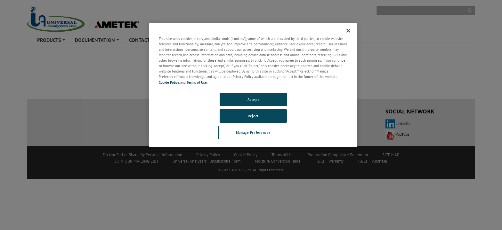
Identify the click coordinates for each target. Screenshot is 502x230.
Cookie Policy (169, 82)
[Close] (348, 31)
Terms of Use (197, 82)
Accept (253, 99)
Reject (253, 115)
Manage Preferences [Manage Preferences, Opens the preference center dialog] (253, 132)
